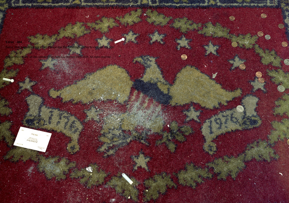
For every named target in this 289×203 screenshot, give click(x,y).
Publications (75, 8)
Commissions (43, 8)
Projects (14, 8)
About (180, 8)
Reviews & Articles (112, 8)
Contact (202, 8)
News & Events (151, 8)
